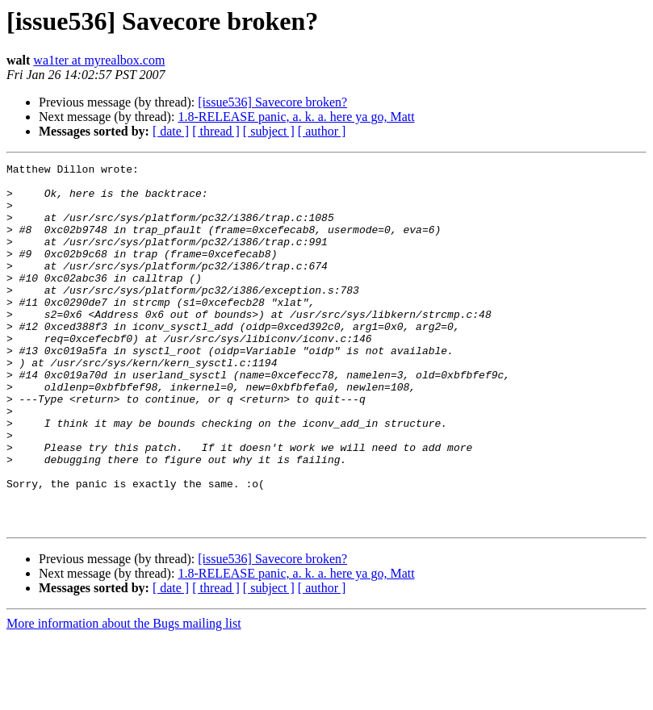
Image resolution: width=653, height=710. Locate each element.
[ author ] (322, 131)
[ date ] (171, 131)
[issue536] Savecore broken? (272, 102)
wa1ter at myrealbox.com (99, 60)
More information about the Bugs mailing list (123, 696)
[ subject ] (269, 131)
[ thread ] (216, 131)
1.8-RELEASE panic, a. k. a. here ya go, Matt (296, 116)
